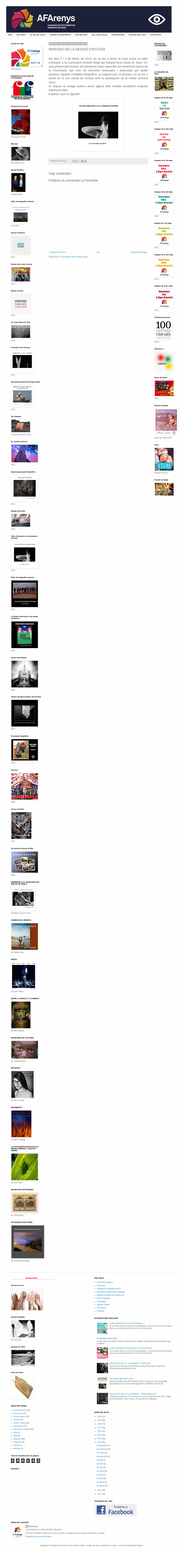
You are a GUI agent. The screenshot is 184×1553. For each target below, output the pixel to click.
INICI (10, 35)
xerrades (17, 1448)
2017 (99, 1428)
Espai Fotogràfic (103, 1298)
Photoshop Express (105, 1282)
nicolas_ (114, 1545)
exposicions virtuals (21, 1429)
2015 (99, 1435)
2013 (99, 1442)
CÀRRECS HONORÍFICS (60, 35)
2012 (99, 1490)
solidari (16, 1445)
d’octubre (101, 1453)
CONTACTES (155, 35)
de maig (100, 1471)
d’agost (100, 1460)
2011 (99, 1494)
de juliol (100, 1464)
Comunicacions (19, 1410)
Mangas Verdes (103, 1305)
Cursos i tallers (19, 1423)
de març (100, 1478)
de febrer (101, 1482)
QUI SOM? (21, 35)
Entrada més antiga (139, 252)
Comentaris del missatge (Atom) (74, 257)
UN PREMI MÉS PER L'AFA (121, 1379)
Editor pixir (101, 1285)
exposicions (18, 1426)
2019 (99, 1420)
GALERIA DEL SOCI (137, 35)
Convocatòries (19, 1416)
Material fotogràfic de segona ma (110, 1295)
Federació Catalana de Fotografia (111, 1292)
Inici (98, 252)
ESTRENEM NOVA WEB (107, 1338)
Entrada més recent (57, 252)
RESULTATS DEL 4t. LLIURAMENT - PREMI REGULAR (132, 1394)
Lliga (15, 1436)
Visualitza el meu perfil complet (38, 1536)
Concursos (17, 1413)
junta (15, 1432)
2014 (99, 1438)
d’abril (99, 1475)
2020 (99, 1416)
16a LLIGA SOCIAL (99, 35)
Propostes (17, 1442)
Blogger (140, 1545)
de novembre (102, 1449)
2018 (99, 1424)
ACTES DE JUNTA (38, 35)
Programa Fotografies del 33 (109, 1289)
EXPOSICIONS (118, 35)
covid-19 (16, 1420)
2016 (99, 1431)
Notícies (16, 1439)
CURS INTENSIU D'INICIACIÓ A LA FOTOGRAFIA (130, 1348)
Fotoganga (101, 1301)
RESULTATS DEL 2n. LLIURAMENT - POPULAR (129, 1363)
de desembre (102, 1445)
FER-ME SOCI (81, 35)
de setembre (102, 1456)
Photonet (100, 1311)
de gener (101, 1486)
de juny (100, 1467)
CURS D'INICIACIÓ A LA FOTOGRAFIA (126, 1323)
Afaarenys (33, 1526)
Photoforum (102, 1308)
